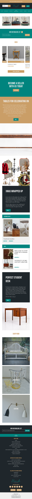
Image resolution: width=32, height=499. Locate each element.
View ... (16, 119)
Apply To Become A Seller (16, 475)
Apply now (16, 90)
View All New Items (16, 71)
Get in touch (19, 490)
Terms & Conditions (16, 453)
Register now (13, 490)
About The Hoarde (16, 451)
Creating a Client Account (16, 444)
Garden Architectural (16, 11)
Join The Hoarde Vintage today (16, 1)
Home (16, 440)
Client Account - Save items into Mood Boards (16, 461)
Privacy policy (16, 493)
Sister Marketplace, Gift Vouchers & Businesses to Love (16, 449)
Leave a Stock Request (16, 441)
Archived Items (16, 466)
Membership (16, 472)
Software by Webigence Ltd (16, 497)
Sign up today (27, 34)
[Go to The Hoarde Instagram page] (22, 32)
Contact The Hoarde (16, 447)
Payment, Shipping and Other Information (16, 463)
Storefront (11, 241)
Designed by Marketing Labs (16, 496)
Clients (28, 6)
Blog (16, 448)
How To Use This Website (16, 459)
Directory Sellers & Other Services (16, 445)
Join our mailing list (16, 443)
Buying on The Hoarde (16, 452)
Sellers (23, 6)
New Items (16, 465)
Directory (5, 241)
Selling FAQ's (16, 476)
